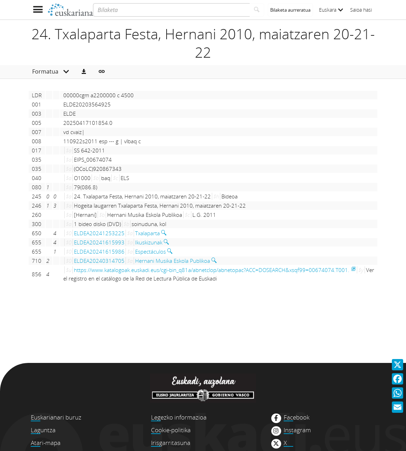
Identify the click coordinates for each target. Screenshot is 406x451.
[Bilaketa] (171, 10)
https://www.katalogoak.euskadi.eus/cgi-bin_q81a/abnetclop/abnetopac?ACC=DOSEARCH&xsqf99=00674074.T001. (211, 269)
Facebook (296, 417)
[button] (84, 72)
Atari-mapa (45, 443)
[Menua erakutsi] (37, 9)
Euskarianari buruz (56, 417)
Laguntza (43, 430)
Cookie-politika (171, 430)
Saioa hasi (361, 9)
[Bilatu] (257, 10)
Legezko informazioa (179, 417)
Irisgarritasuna (170, 443)
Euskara (331, 9)
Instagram (297, 430)
